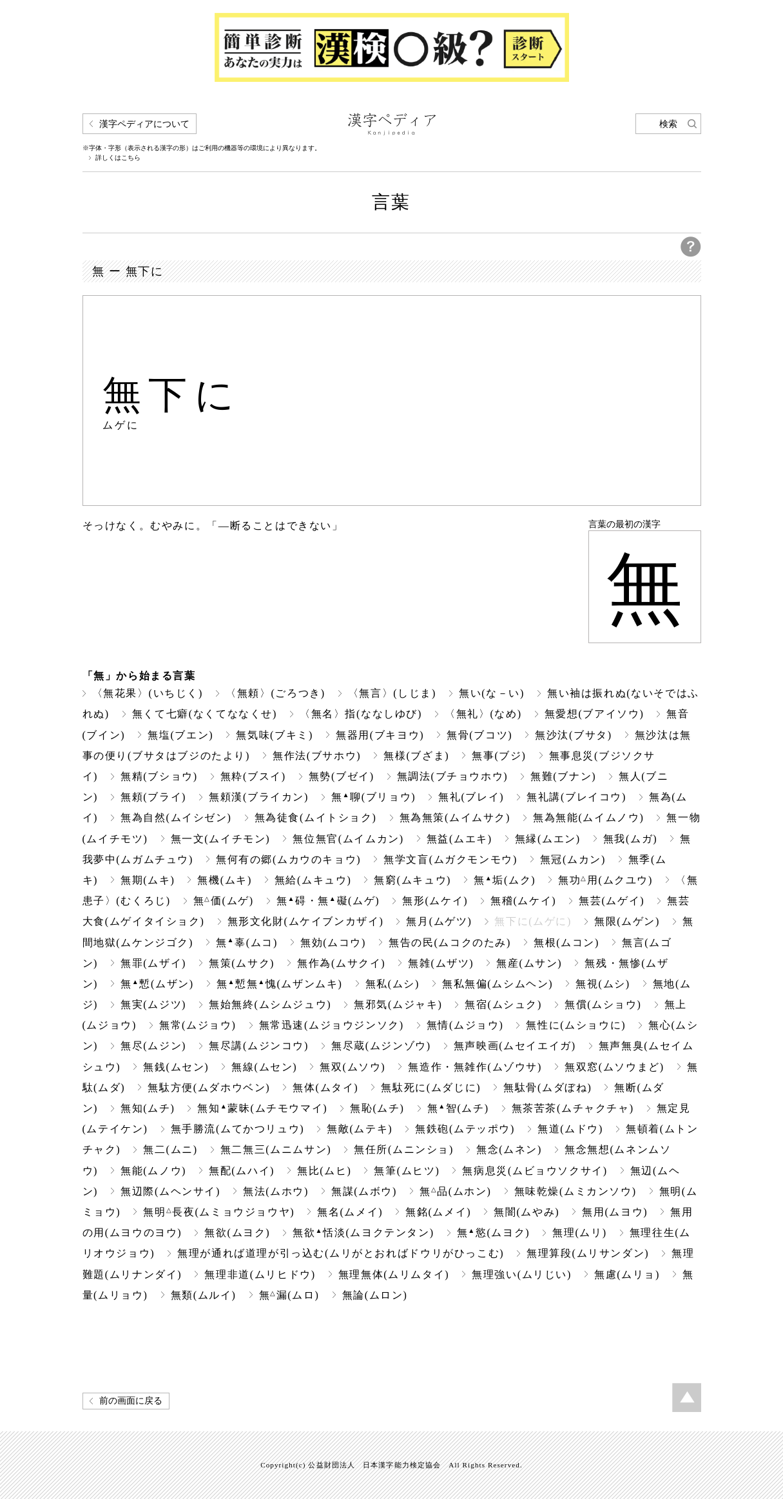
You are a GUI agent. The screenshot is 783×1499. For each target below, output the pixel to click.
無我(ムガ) (630, 838)
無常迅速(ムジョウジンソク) (331, 1025)
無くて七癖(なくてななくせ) (204, 713)
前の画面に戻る (130, 1401)
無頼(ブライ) (153, 796)
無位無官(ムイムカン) (348, 838)
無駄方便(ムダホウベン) (209, 1087)
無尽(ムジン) (153, 1045)
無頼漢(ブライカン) (259, 796)
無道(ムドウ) (570, 1128)
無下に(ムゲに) (533, 921)
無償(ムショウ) (603, 1004)
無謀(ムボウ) (364, 1191)
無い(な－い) (492, 693)
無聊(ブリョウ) (373, 796)
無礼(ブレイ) (471, 796)
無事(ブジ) (499, 755)
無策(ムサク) (242, 963)
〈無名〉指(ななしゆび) (361, 713)
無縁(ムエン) (548, 838)
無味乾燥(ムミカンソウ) (575, 1191)
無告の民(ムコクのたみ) (450, 942)
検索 (668, 124)
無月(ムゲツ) (439, 921)
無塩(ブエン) (180, 735)
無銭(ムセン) (176, 1066)
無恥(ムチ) (377, 1108)
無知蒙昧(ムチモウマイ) (262, 1108)
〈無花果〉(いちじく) (147, 693)
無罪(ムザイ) (153, 963)
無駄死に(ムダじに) (431, 1087)
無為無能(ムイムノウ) (588, 817)
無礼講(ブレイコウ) (576, 796)
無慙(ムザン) (157, 983)
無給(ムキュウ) (313, 880)
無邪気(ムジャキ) (398, 1004)
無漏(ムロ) (289, 1295)
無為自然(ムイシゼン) (176, 817)
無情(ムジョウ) (465, 1025)
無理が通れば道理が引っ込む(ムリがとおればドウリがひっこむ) (340, 1253)
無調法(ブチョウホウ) (452, 776)
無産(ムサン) (529, 963)
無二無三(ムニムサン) (275, 1149)
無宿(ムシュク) (503, 1004)
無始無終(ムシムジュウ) (270, 1004)
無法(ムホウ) (276, 1191)
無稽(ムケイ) (523, 900)
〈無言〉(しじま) (392, 693)
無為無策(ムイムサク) (455, 817)
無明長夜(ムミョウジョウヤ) (219, 1211)
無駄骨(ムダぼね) (547, 1087)
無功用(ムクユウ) (605, 880)
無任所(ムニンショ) (404, 1149)
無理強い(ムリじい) (522, 1274)
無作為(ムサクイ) (341, 963)
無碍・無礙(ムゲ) (328, 900)
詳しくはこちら (117, 158)
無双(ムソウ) (352, 1066)
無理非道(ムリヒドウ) (259, 1274)
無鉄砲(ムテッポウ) (465, 1128)
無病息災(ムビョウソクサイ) (534, 1170)
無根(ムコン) (566, 942)
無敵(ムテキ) (359, 1128)
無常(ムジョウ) (198, 1025)
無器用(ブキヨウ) (380, 735)
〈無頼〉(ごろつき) (275, 693)
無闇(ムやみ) (526, 1211)
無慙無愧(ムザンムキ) (280, 983)
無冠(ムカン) (573, 859)
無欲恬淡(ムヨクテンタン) (363, 1232)
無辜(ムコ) (247, 942)
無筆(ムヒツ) (407, 1170)
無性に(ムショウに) (576, 1025)
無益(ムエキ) (459, 838)
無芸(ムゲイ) (611, 900)
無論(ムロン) (375, 1295)
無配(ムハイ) (242, 1170)
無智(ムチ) (458, 1108)
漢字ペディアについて (144, 124)
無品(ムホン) (456, 1191)
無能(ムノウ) (153, 1170)
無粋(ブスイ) (253, 776)
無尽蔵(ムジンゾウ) (381, 1045)
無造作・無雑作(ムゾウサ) (475, 1066)
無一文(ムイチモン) (221, 838)
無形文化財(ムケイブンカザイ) (305, 921)
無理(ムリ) (579, 1232)
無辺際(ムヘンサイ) (170, 1191)
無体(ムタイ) (325, 1087)
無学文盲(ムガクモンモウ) (450, 859)
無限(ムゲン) (627, 921)
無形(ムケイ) (435, 900)
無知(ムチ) (148, 1108)
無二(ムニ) (170, 1149)
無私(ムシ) (392, 983)
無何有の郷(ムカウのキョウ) (288, 859)
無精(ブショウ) (159, 776)
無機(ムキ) (224, 880)
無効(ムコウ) (333, 942)
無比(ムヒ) (324, 1170)
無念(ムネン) (509, 1149)
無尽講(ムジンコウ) (259, 1045)
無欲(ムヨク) (237, 1232)
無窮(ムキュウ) (412, 880)
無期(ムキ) (148, 880)
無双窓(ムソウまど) (614, 1066)
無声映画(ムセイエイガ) (515, 1045)
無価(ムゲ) (223, 900)
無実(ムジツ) (153, 1004)
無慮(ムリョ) (627, 1274)
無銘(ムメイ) (438, 1211)
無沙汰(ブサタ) (573, 735)
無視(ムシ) (602, 983)
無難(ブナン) (563, 776)
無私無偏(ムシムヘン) (497, 983)
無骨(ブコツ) (479, 735)
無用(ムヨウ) (615, 1211)
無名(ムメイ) (350, 1211)
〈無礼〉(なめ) (483, 713)
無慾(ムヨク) (493, 1232)
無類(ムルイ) (204, 1295)
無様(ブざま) (416, 755)
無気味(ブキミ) (274, 735)
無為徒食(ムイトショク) (316, 817)
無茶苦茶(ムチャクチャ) (573, 1108)
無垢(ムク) (505, 880)
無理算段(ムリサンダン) (588, 1253)
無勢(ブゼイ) (341, 776)
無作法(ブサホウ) (317, 755)
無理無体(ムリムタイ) (393, 1274)
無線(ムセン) (264, 1066)
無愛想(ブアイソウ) (594, 713)
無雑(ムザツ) (441, 963)
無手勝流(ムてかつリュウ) (238, 1128)
